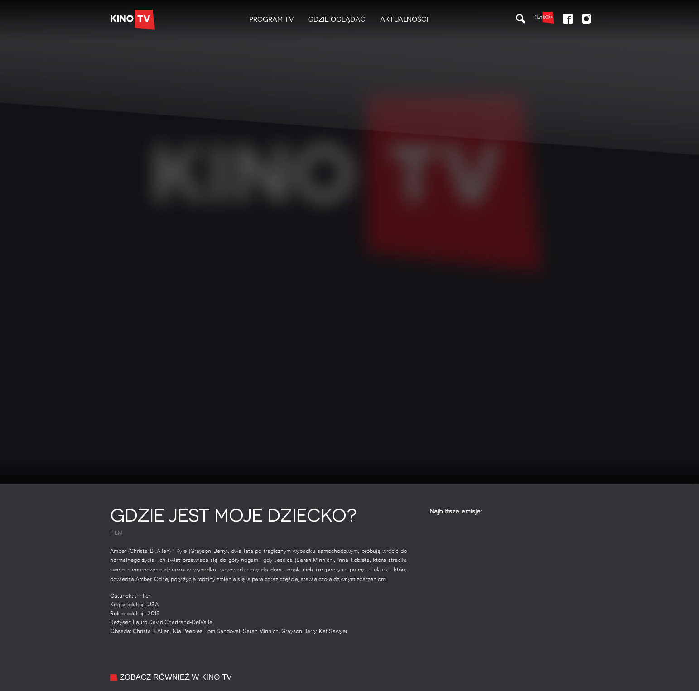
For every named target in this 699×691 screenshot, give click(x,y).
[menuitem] (271, 19)
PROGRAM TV (271, 19)
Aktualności (404, 19)
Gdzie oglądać (337, 19)
